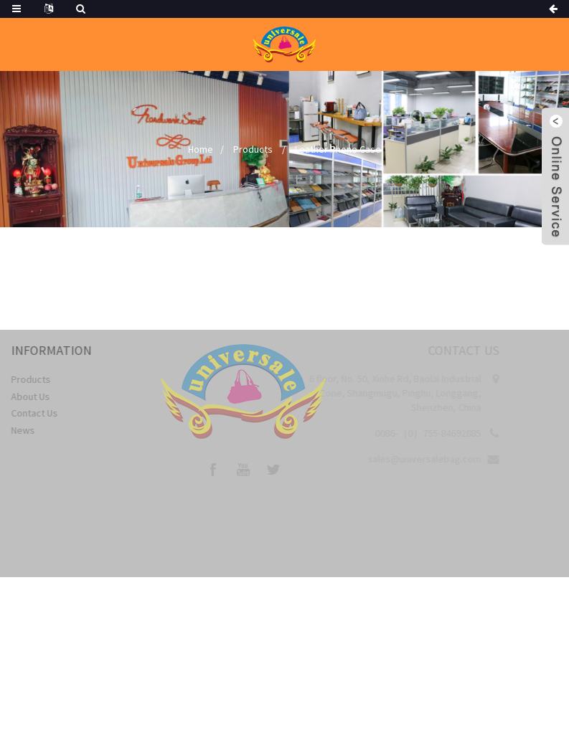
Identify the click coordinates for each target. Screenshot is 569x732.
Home (200, 149)
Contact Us (40, 413)
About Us (36, 396)
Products (253, 149)
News (28, 430)
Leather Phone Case (338, 149)
